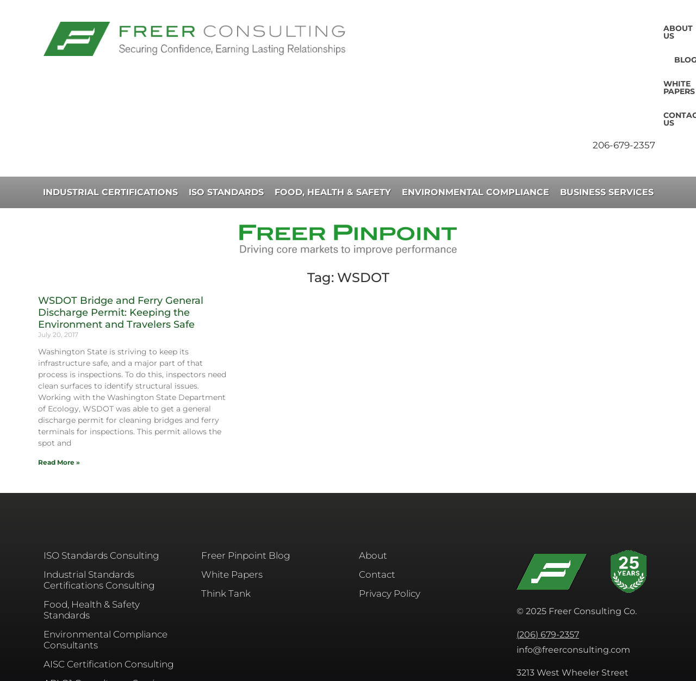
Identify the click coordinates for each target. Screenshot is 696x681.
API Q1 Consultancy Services (106, 588)
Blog (495, 28)
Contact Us (626, 28)
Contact (377, 479)
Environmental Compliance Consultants (105, 545)
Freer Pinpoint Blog (245, 460)
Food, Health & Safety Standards (92, 515)
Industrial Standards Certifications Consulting (99, 485)
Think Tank (226, 498)
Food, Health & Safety (333, 97)
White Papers (553, 28)
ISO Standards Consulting (101, 460)
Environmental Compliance (475, 97)
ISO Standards (226, 97)
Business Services (607, 97)
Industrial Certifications (110, 97)
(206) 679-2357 (548, 540)
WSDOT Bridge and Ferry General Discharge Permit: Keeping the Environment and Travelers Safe (120, 217)
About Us (446, 28)
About (373, 460)
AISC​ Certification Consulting (109, 569)
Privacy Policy (389, 498)
